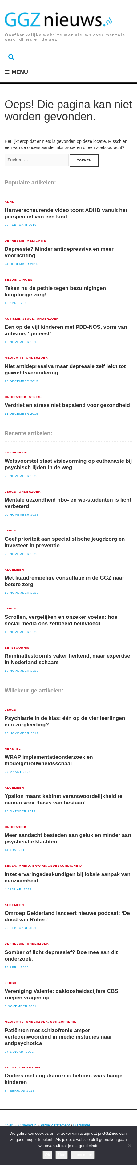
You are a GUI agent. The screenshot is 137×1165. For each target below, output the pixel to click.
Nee (61, 1154)
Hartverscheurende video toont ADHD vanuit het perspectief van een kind (66, 213)
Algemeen (14, 569)
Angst (11, 1067)
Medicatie (36, 240)
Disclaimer (81, 1125)
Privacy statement (55, 1125)
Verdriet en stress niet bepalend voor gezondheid (67, 405)
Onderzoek (47, 318)
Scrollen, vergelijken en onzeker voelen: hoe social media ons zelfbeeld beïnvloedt (61, 620)
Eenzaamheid (17, 865)
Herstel (13, 748)
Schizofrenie (63, 1021)
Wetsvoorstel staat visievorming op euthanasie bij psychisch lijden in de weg (68, 464)
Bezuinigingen (19, 279)
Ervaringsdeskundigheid (57, 865)
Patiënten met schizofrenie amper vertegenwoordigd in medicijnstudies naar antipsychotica (58, 1036)
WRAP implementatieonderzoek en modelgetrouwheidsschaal (49, 760)
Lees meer (82, 1154)
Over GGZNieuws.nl (21, 1125)
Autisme (12, 318)
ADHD (9, 201)
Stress (36, 397)
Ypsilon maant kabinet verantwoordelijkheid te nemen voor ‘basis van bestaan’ (64, 799)
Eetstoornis (17, 647)
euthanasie (16, 452)
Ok (47, 1154)
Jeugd (28, 318)
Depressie (15, 240)
